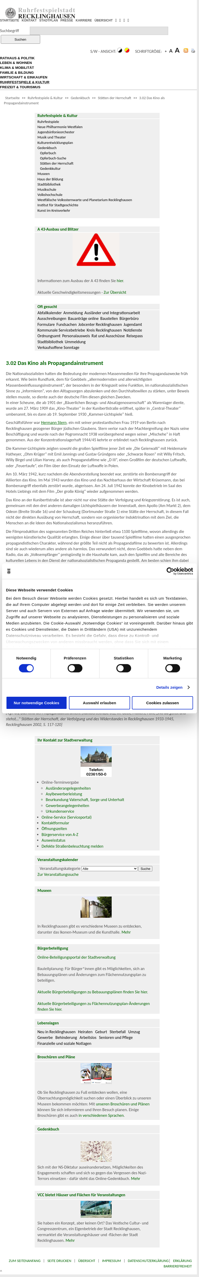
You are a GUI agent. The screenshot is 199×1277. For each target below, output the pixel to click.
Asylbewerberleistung (64, 793)
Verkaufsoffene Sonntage (58, 347)
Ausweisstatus (53, 840)
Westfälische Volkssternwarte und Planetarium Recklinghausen (84, 199)
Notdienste (133, 330)
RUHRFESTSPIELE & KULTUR (24, 82)
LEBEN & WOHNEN (16, 63)
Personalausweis (76, 335)
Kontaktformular (55, 822)
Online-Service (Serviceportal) (66, 817)
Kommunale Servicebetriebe (61, 330)
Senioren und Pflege (116, 1037)
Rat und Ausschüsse (108, 335)
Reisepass (134, 335)
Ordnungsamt (48, 335)
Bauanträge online (83, 318)
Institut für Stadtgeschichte (57, 205)
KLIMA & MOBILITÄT (17, 68)
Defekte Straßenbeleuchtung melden (72, 846)
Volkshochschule (49, 194)
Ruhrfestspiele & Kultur (45, 98)
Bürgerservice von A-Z (59, 834)
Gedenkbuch (80, 98)
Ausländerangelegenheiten (68, 788)
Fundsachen (66, 324)
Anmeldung (73, 312)
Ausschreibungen (51, 318)
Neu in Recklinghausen (56, 1031)
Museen (43, 173)
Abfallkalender (49, 312)
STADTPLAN (48, 20)
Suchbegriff (9, 30)
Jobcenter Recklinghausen (100, 324)
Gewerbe (45, 1037)
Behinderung (66, 1037)
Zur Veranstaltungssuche (58, 874)
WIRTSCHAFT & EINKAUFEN (23, 77)
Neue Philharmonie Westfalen (59, 126)
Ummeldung (75, 341)
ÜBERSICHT (104, 20)
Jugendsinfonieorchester (55, 132)
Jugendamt (133, 324)
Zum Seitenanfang (24, 1260)
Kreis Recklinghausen (104, 330)
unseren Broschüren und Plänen (123, 1104)
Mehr (126, 932)
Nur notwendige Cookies (36, 703)
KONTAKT (29, 20)
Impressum (111, 1260)
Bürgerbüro (129, 318)
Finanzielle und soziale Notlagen (64, 1043)
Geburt (101, 1031)
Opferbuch (48, 153)
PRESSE (66, 20)
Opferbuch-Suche (53, 158)
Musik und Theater (51, 137)
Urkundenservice (60, 811)
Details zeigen (169, 687)
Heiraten (85, 1031)
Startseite (12, 98)
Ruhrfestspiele (48, 121)
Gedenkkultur (50, 168)
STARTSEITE (9, 20)
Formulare (46, 324)
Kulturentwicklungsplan (55, 142)
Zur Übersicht (115, 292)
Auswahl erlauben (99, 703)
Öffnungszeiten (54, 828)
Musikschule (46, 189)
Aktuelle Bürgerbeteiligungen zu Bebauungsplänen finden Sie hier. (92, 991)
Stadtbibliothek (48, 184)
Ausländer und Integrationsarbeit (112, 312)
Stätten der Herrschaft (114, 98)
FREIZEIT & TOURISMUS (20, 87)
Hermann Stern (54, 422)
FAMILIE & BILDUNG (17, 73)
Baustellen (109, 318)
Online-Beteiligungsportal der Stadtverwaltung (76, 957)
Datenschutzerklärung (148, 1260)
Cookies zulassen (162, 703)
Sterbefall (118, 1031)
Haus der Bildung (50, 179)
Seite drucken (59, 1260)
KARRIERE (84, 20)
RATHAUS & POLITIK (17, 58)
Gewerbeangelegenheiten (67, 805)
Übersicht (86, 1260)
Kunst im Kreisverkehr (53, 210)
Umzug (134, 1031)
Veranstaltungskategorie (60, 868)
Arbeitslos (88, 1037)
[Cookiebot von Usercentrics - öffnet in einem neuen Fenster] (170, 571)
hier (120, 280)
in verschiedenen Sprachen (101, 1115)
